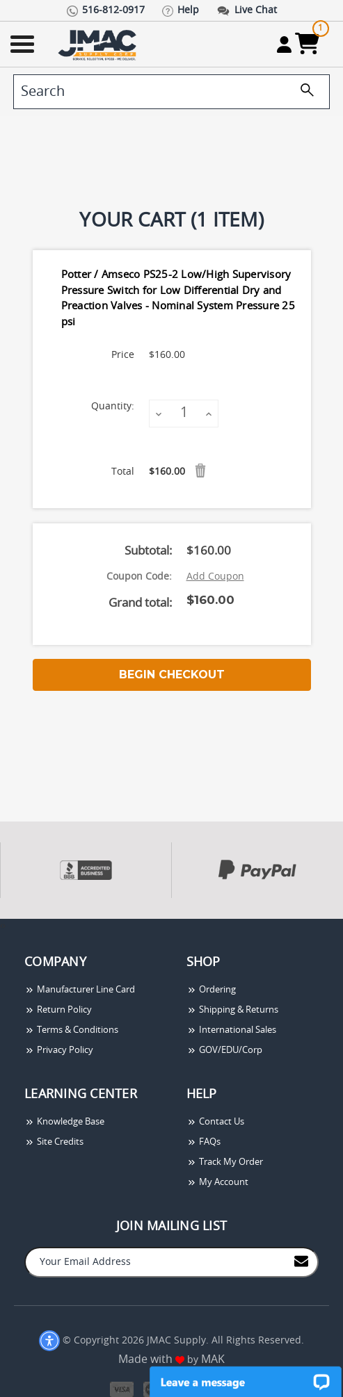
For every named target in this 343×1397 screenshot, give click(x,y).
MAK (213, 1359)
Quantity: (112, 406)
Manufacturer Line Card (79, 990)
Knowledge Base (64, 1122)
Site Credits (53, 1142)
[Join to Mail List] (301, 1261)
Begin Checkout (172, 674)
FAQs (203, 1142)
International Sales (231, 1030)
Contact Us (215, 1122)
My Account (217, 1182)
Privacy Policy (58, 1050)
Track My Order (224, 1162)
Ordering (211, 990)
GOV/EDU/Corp (224, 1050)
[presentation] (1, 926)
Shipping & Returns (232, 1010)
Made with (151, 1359)
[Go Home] (99, 44)
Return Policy (58, 1010)
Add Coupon (215, 577)
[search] (171, 91)
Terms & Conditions (71, 1030)
